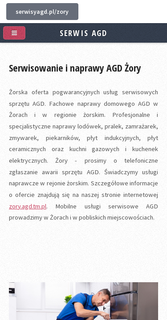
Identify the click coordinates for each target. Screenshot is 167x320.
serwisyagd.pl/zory (42, 12)
